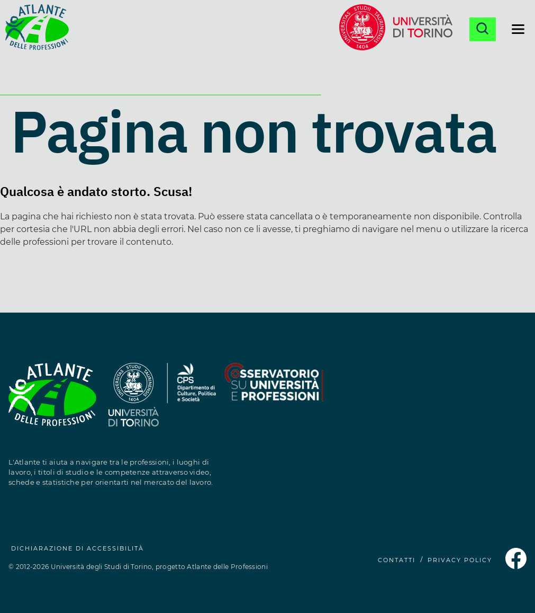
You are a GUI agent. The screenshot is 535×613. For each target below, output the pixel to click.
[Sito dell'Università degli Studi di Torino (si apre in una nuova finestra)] (133, 401)
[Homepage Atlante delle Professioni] (37, 29)
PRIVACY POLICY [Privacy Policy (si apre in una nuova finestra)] (460, 560)
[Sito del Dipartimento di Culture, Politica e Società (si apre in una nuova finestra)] (191, 401)
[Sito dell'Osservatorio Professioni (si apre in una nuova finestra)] (273, 401)
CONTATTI (396, 560)
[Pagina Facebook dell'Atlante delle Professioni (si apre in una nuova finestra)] (516, 566)
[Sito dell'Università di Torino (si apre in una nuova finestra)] (395, 29)
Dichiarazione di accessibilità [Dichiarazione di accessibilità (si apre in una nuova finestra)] (77, 548)
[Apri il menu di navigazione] (518, 29)
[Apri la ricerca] (482, 29)
